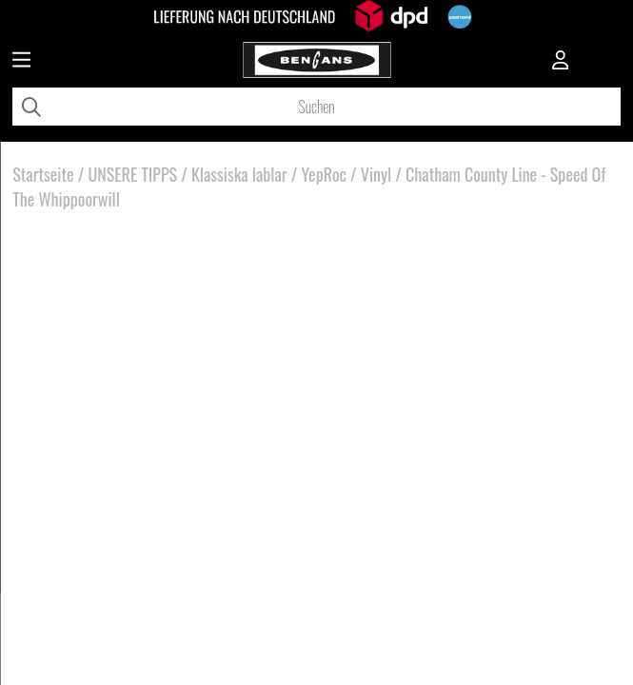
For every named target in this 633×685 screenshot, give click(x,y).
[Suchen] (316, 107)
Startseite (42, 174)
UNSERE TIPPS (132, 174)
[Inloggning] (560, 61)
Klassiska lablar (239, 174)
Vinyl (376, 174)
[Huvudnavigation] (21, 61)
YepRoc (324, 174)
